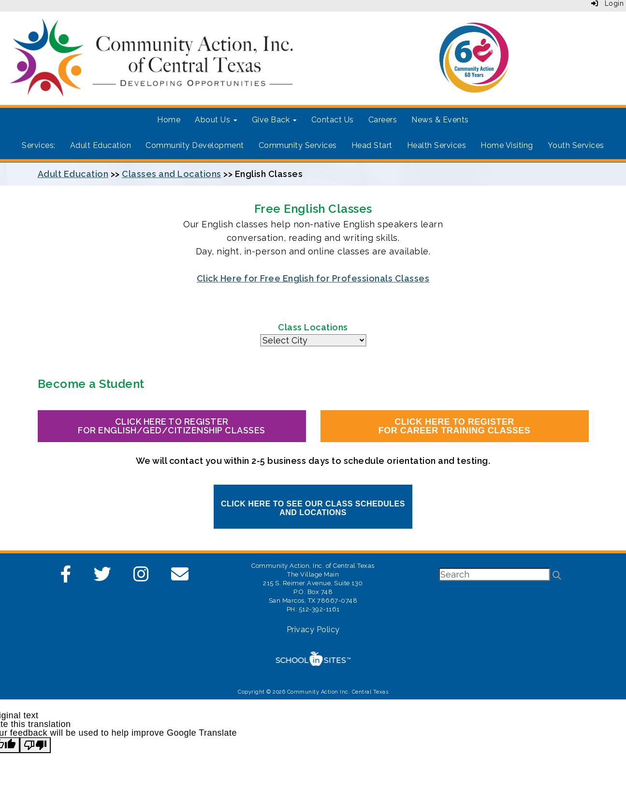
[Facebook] (66, 577)
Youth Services (576, 145)
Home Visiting (506, 145)
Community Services (298, 145)
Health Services (436, 145)
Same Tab (313, 340)
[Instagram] (141, 577)
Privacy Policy (313, 629)
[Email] (180, 577)
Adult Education (100, 145)
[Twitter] (102, 577)
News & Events (440, 119)
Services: (39, 145)
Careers (382, 119)
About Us (216, 119)
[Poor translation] (35, 745)
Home (168, 119)
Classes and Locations (171, 174)
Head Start (372, 145)
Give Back (274, 119)
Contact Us (332, 119)
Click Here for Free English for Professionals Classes (313, 278)
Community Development (195, 145)
